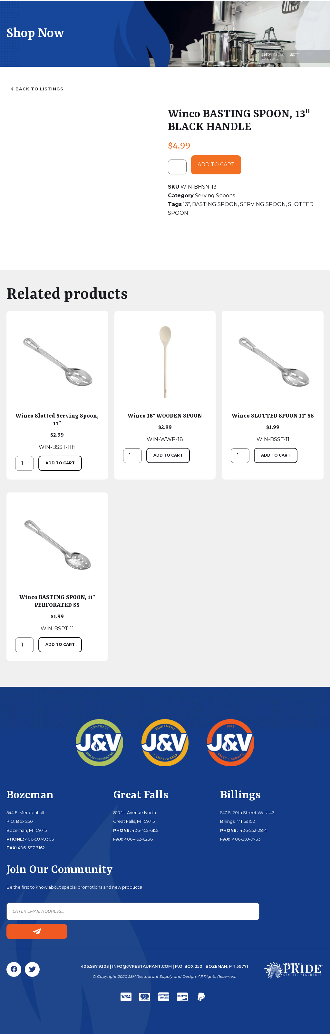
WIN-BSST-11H (57, 384)
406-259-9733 (246, 839)
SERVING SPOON (263, 204)
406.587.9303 (95, 966)
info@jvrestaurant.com (142, 966)
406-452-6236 (138, 839)
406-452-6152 (145, 830)
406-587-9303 (39, 839)
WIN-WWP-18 (165, 380)
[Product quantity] (177, 167)
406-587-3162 (31, 847)
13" (186, 204)
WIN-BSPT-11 (57, 566)
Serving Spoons (215, 195)
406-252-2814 (253, 830)
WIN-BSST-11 (273, 380)
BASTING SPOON (215, 204)
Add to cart (216, 164)
